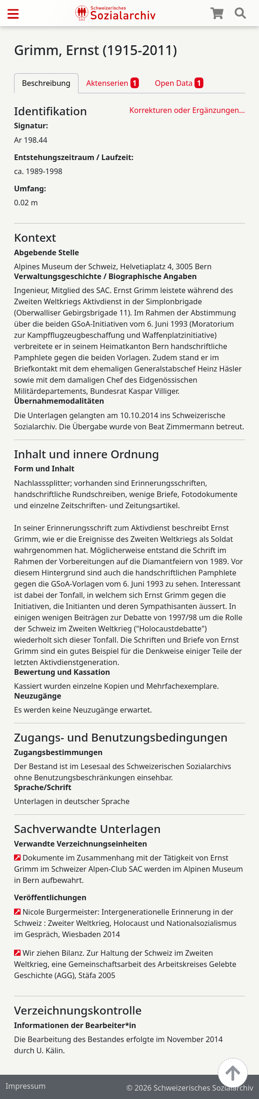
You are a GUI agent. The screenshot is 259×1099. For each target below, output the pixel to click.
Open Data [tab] (179, 82)
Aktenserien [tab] (112, 82)
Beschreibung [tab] (46, 83)
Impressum (26, 1086)
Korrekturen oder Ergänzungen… (187, 110)
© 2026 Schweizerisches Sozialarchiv (189, 1088)
